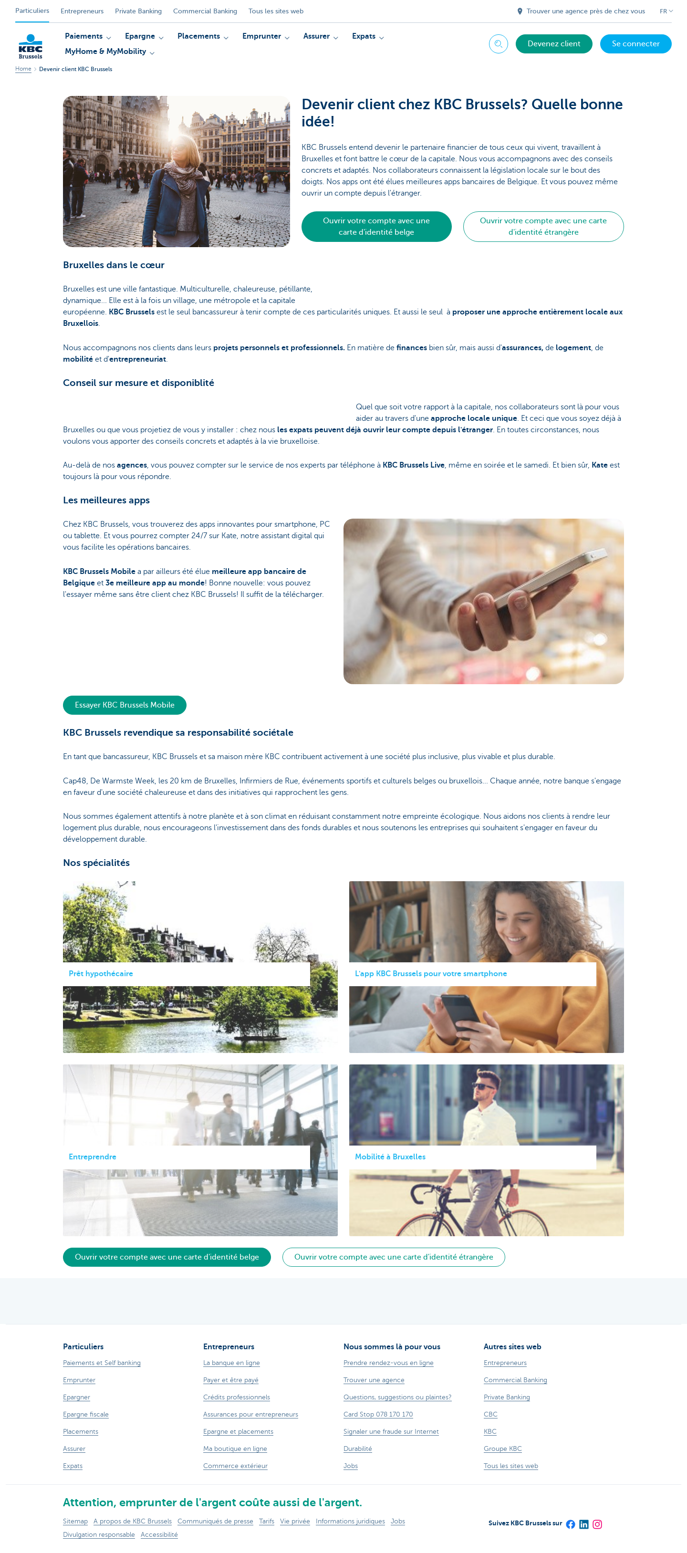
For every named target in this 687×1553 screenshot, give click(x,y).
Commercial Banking (205, 11)
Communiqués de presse (215, 1521)
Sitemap (75, 1521)
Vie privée (295, 1521)
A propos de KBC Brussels (133, 1521)
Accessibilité (159, 1534)
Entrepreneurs (82, 11)
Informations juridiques (350, 1521)
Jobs (398, 1521)
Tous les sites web (276, 11)
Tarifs (266, 1521)
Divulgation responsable (99, 1534)
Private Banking (138, 11)
